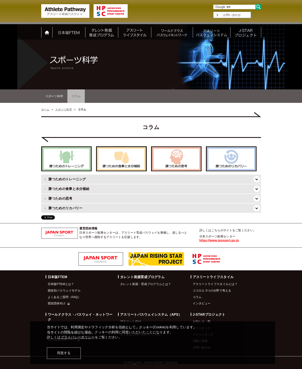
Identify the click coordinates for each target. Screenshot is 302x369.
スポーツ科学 (54, 96)
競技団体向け (59, 303)
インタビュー (202, 303)
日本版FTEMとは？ (61, 284)
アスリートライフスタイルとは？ (215, 284)
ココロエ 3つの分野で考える (212, 290)
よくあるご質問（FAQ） (64, 297)
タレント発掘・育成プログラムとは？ (145, 284)
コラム (197, 297)
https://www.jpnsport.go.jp (219, 240)
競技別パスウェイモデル (64, 290)
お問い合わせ (232, 15)
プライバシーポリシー (78, 337)
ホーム (45, 109)
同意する (64, 353)
